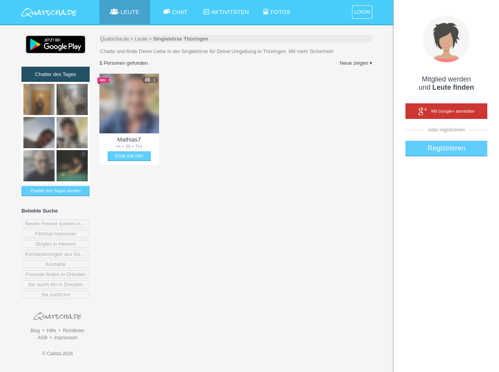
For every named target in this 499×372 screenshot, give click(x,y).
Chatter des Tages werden (55, 190)
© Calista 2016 (57, 353)
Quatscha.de (114, 39)
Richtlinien (73, 330)
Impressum (65, 337)
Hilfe (51, 330)
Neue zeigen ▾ (356, 63)
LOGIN (362, 12)
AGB (42, 337)
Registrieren (446, 148)
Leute (141, 39)
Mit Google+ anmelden (446, 111)
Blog (35, 330)
